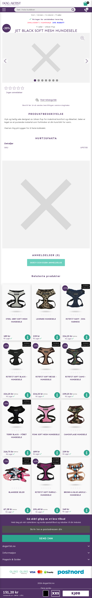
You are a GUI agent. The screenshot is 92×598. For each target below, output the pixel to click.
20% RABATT (58, 23)
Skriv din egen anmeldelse (46, 262)
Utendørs (40, 15)
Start (33, 15)
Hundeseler (49, 15)
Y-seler (58, 15)
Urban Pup (50, 27)
